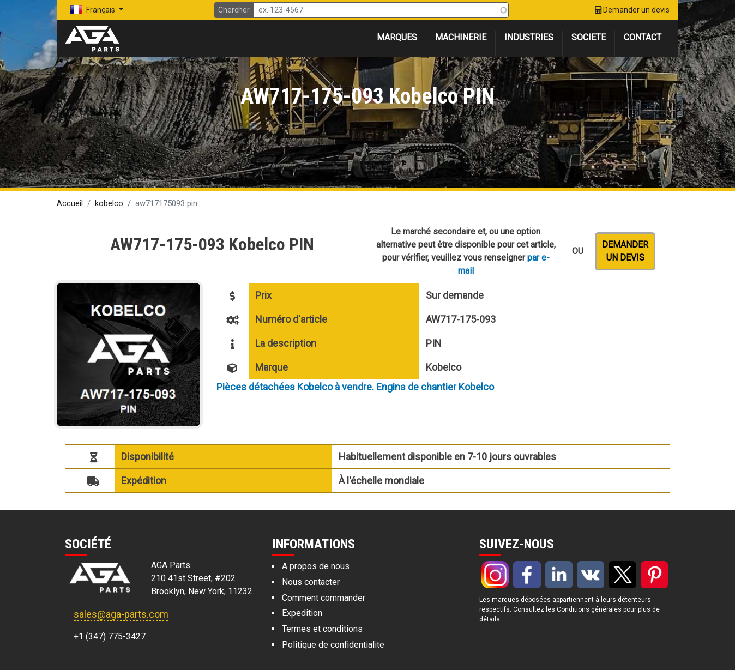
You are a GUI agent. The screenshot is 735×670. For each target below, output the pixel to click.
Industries (528, 37)
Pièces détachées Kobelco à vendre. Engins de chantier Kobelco (355, 387)
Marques (397, 37)
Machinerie (460, 37)
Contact (642, 37)
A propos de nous (316, 566)
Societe (588, 37)
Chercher (234, 9)
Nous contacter (311, 582)
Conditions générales (589, 609)
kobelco (109, 203)
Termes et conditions (322, 629)
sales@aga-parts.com (121, 614)
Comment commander (323, 598)
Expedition (302, 613)
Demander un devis (625, 251)
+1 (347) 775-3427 (110, 636)
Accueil (70, 203)
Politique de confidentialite (333, 644)
